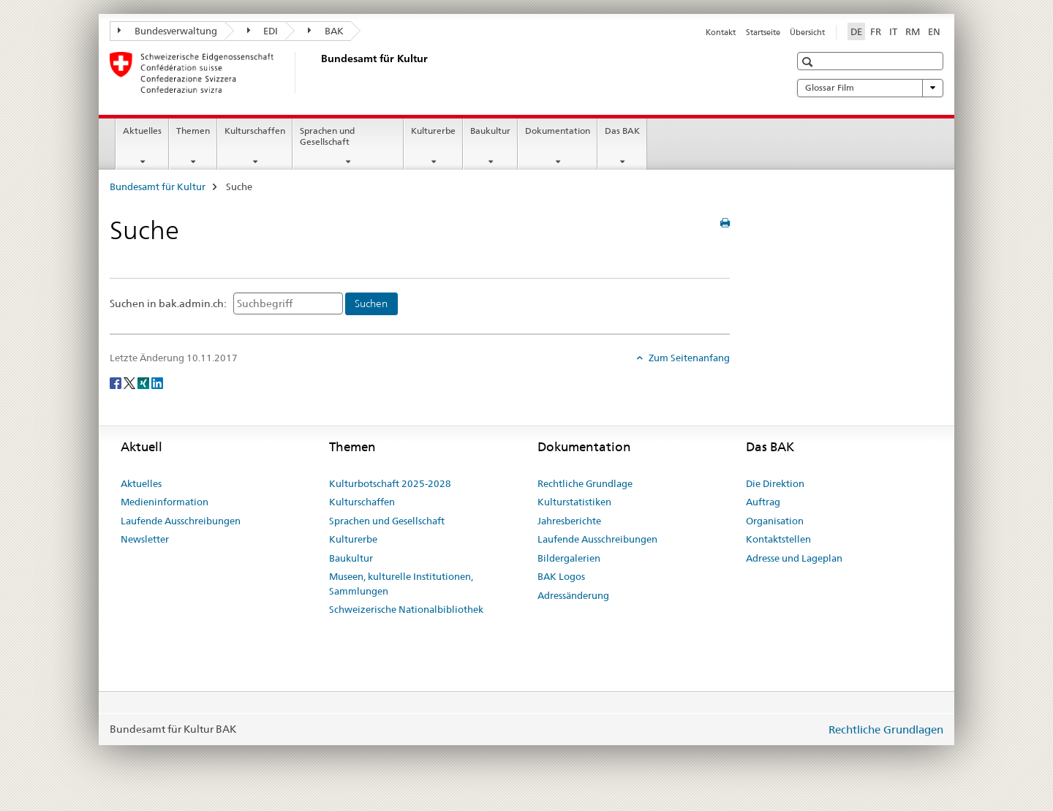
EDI (263, 30)
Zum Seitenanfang (688, 357)
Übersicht (807, 32)
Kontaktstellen (778, 539)
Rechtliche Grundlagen (886, 729)
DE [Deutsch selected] (856, 31)
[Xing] (144, 382)
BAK (326, 30)
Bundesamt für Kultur (157, 186)
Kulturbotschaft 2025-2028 (390, 483)
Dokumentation (557, 130)
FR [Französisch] (875, 31)
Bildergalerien (568, 558)
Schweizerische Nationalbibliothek (406, 609)
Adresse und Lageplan (794, 558)
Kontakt (721, 32)
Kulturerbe (433, 130)
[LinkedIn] (157, 382)
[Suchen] (371, 304)
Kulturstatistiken (574, 502)
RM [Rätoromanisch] (912, 31)
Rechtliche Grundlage (585, 483)
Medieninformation (164, 502)
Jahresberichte (569, 521)
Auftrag (763, 502)
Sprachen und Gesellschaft (327, 136)
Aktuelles (142, 130)
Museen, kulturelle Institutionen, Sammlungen (401, 583)
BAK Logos (561, 576)
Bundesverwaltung (167, 30)
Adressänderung (573, 595)
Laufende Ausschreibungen (181, 521)
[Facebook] (117, 382)
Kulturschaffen (254, 130)
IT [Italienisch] (893, 31)
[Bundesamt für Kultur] (318, 72)
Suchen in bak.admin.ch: (168, 303)
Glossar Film (870, 88)
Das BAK (622, 130)
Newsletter (145, 539)
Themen (193, 130)
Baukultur (490, 130)
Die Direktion (775, 483)
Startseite (763, 32)
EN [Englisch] (934, 31)
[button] (809, 62)
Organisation (775, 521)
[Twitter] (130, 382)
